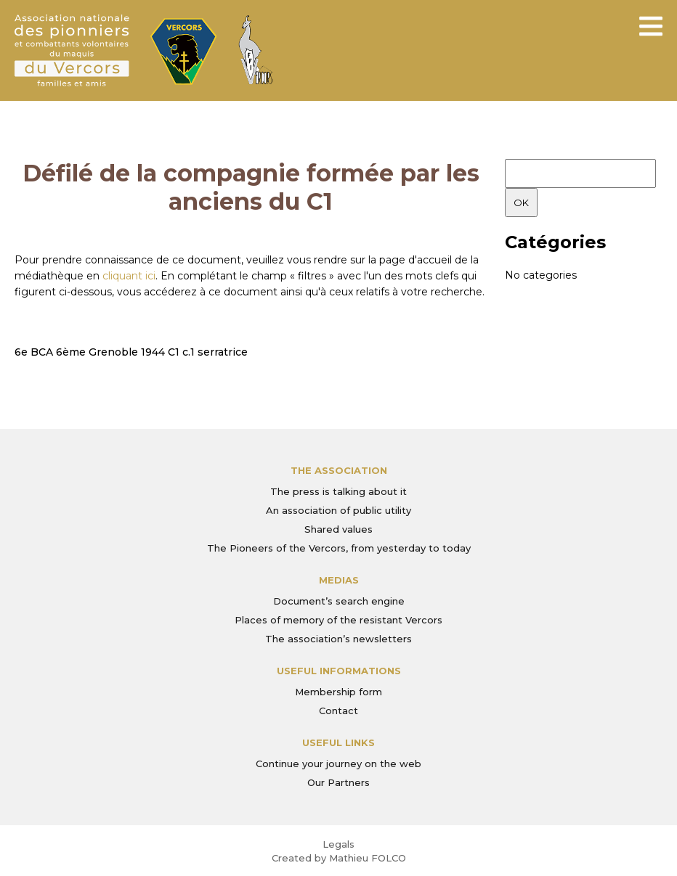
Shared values (338, 529)
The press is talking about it (338, 491)
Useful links (338, 742)
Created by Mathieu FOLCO (339, 858)
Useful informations (339, 670)
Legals (338, 844)
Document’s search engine (339, 601)
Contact (338, 710)
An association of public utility (338, 510)
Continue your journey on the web (338, 763)
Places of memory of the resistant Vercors (338, 620)
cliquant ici (128, 275)
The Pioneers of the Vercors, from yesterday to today (339, 548)
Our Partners (338, 782)
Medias (339, 580)
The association (339, 470)
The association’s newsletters (338, 638)
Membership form (338, 691)
